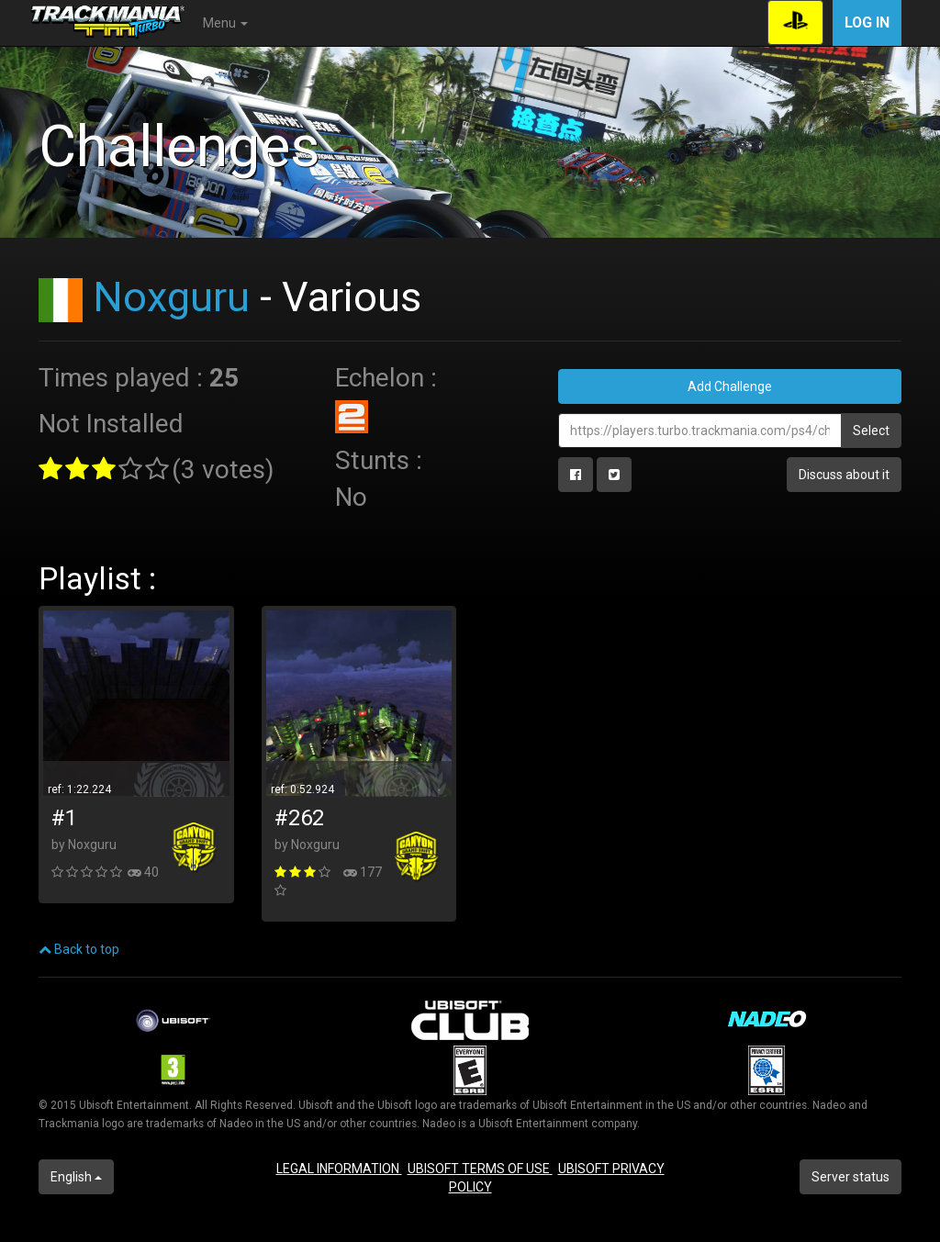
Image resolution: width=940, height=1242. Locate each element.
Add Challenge (730, 386)
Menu (225, 23)
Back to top (79, 949)
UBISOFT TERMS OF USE (480, 1168)
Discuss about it (844, 474)
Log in (867, 22)
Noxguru (171, 297)
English (76, 1176)
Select (871, 430)
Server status (850, 1176)
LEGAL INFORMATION (339, 1168)
